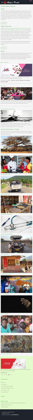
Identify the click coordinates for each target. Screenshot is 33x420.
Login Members (5, 392)
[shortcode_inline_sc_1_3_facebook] (2, 375)
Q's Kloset (3, 86)
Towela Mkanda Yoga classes (8, 108)
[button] (4, 23)
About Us (3, 382)
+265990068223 (4, 406)
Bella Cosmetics (5, 62)
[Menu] (2, 2)
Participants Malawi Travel (7, 388)
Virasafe (15, 13)
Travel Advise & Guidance (7, 386)
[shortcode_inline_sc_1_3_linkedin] (4, 375)
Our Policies (4, 384)
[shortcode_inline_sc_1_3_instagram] (6, 375)
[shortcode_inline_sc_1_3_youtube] (9, 375)
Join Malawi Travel (5, 390)
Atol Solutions (15, 414)
